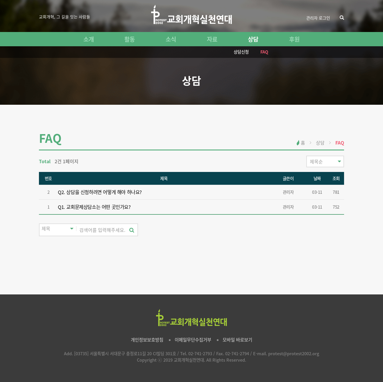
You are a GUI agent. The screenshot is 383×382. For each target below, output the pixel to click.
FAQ (264, 52)
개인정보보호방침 (147, 339)
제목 (163, 178)
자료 (212, 39)
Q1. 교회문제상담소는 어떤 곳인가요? (94, 206)
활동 (129, 39)
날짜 (317, 178)
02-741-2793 (200, 353)
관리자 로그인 (318, 18)
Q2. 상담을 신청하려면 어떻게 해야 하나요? (100, 192)
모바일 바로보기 (237, 339)
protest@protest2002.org (293, 353)
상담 (253, 39)
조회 (336, 178)
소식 (171, 39)
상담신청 (241, 52)
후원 (294, 39)
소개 (88, 39)
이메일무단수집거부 (193, 339)
